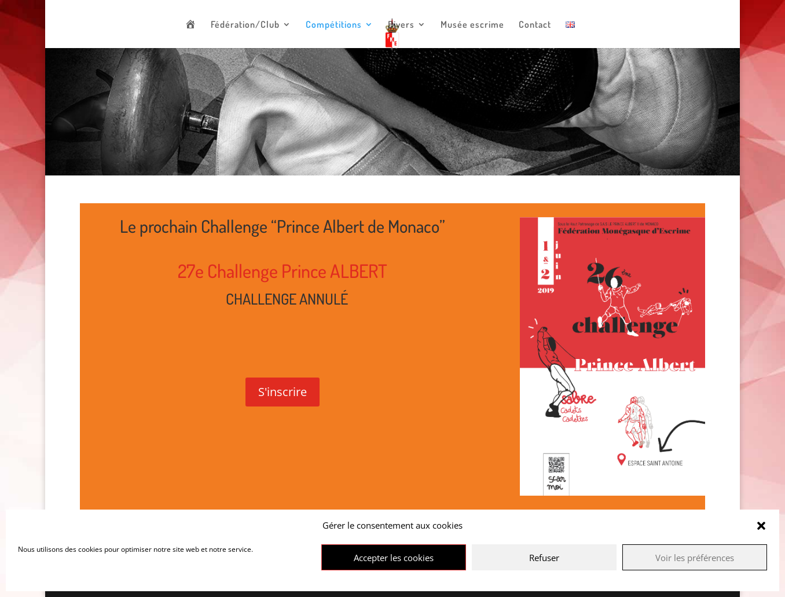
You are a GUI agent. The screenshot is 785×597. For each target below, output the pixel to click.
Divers (401, 25)
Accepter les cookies (394, 557)
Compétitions (334, 25)
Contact (535, 25)
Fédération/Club (245, 25)
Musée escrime (472, 25)
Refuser (544, 557)
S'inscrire (282, 392)
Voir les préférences (694, 557)
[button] (761, 526)
